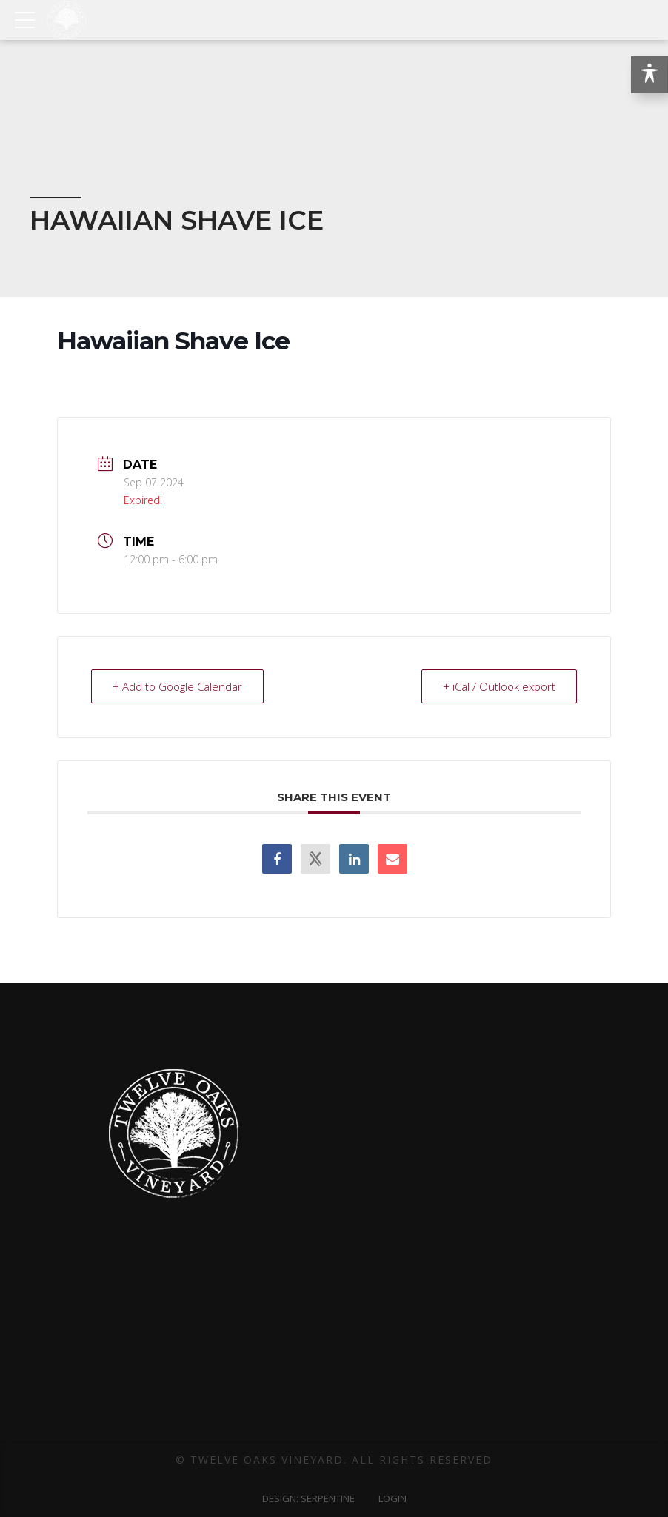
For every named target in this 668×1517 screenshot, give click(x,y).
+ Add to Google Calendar (177, 686)
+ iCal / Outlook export (499, 686)
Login (392, 1498)
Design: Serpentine (308, 1498)
